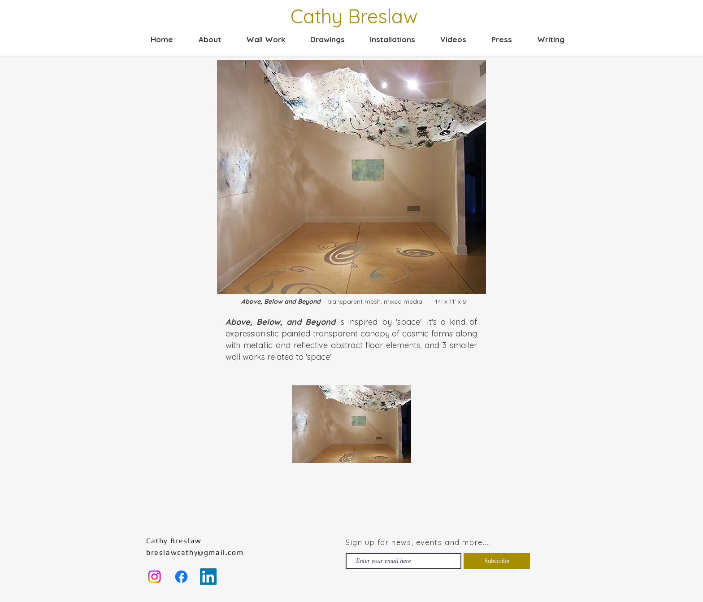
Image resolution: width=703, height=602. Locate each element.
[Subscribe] (497, 561)
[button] (260, 39)
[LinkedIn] (208, 576)
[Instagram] (154, 576)
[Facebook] (181, 576)
